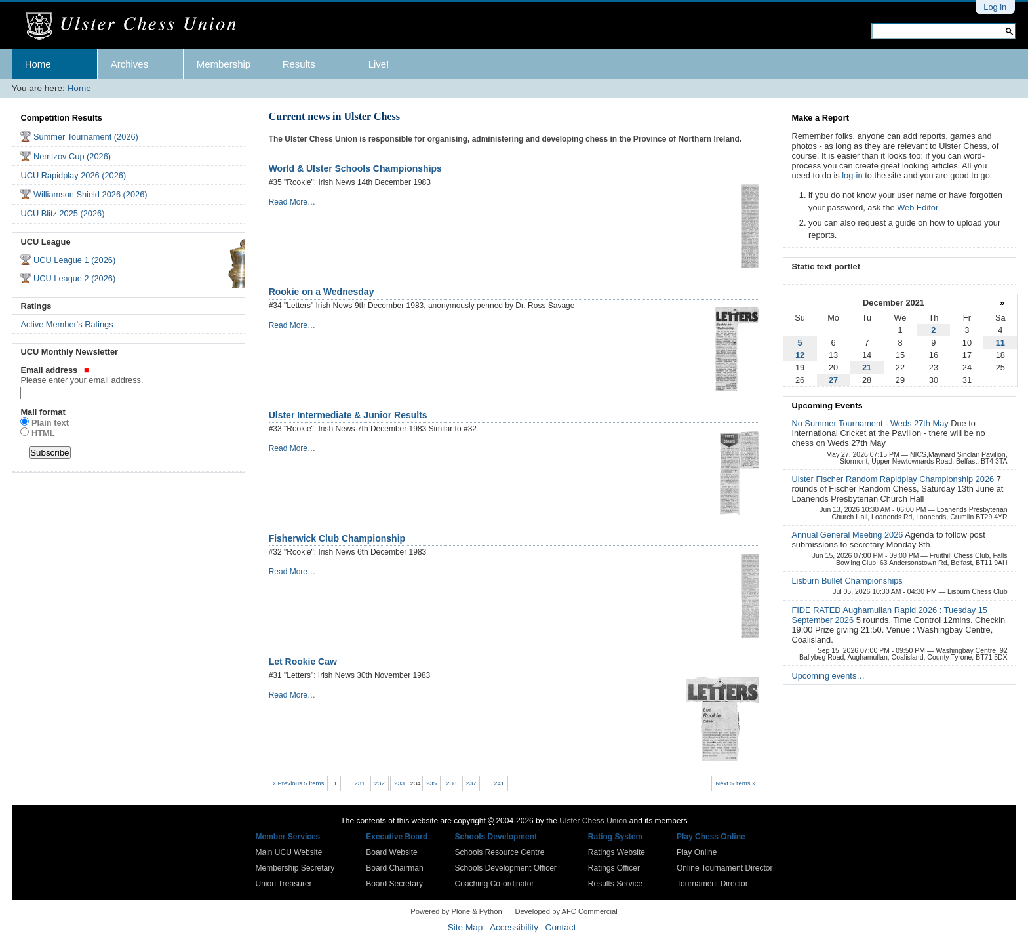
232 (379, 783)
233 (399, 783)
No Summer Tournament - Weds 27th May (871, 423)
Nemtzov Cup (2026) (72, 156)
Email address (128, 375)
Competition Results (61, 118)
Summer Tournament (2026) (85, 137)
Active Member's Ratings (66, 324)
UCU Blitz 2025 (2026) (62, 213)
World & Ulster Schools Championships (355, 168)
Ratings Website (616, 852)
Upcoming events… (828, 676)
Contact (560, 927)
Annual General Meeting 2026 (848, 535)
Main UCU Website (289, 852)
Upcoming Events (826, 405)
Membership (224, 63)
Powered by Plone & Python (456, 911)
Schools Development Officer (506, 868)
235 (431, 783)
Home (38, 63)
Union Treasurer (284, 883)
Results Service (615, 883)
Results (299, 63)
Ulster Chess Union (593, 820)
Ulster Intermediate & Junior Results (348, 415)
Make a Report (819, 118)
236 (451, 783)
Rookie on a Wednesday (321, 292)
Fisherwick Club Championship (337, 538)
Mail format (42, 412)
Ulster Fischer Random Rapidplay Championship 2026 (893, 479)
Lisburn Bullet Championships (846, 580)
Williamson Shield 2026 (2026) (90, 194)
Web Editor (917, 207)
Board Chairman (394, 868)
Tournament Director (712, 883)
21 (866, 367)
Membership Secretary (295, 868)
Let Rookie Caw (303, 661)
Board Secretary (394, 883)
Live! (378, 63)
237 (471, 783)
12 (799, 355)
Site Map (465, 927)
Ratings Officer (614, 868)
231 (360, 783)
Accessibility (514, 927)
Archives (130, 63)
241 (499, 783)
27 (833, 380)
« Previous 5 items (298, 783)
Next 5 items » (735, 783)
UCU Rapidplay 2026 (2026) (73, 175)
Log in (994, 7)
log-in (852, 175)
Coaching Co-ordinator (494, 883)
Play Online (697, 852)
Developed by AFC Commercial (566, 911)
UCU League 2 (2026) (74, 278)
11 (1000, 342)
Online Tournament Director (725, 868)
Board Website (392, 852)
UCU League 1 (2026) (74, 260)
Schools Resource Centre (500, 852)
